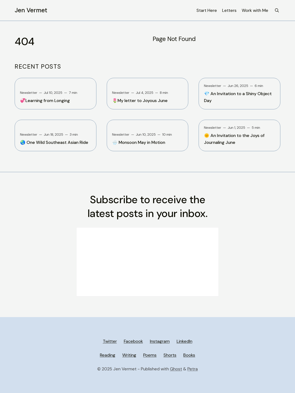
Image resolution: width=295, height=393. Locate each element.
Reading (107, 355)
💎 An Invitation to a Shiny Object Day (238, 97)
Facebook (133, 341)
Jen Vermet (31, 10)
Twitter (110, 341)
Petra (192, 369)
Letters (229, 10)
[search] (276, 10)
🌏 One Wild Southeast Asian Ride (54, 142)
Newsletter (28, 92)
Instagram (160, 341)
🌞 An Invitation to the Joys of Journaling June (234, 139)
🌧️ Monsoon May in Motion (138, 142)
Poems (150, 355)
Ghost (176, 369)
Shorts (169, 355)
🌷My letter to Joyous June (140, 100)
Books (189, 355)
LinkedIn (184, 341)
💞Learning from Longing (45, 100)
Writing (129, 355)
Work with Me (255, 10)
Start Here (206, 10)
